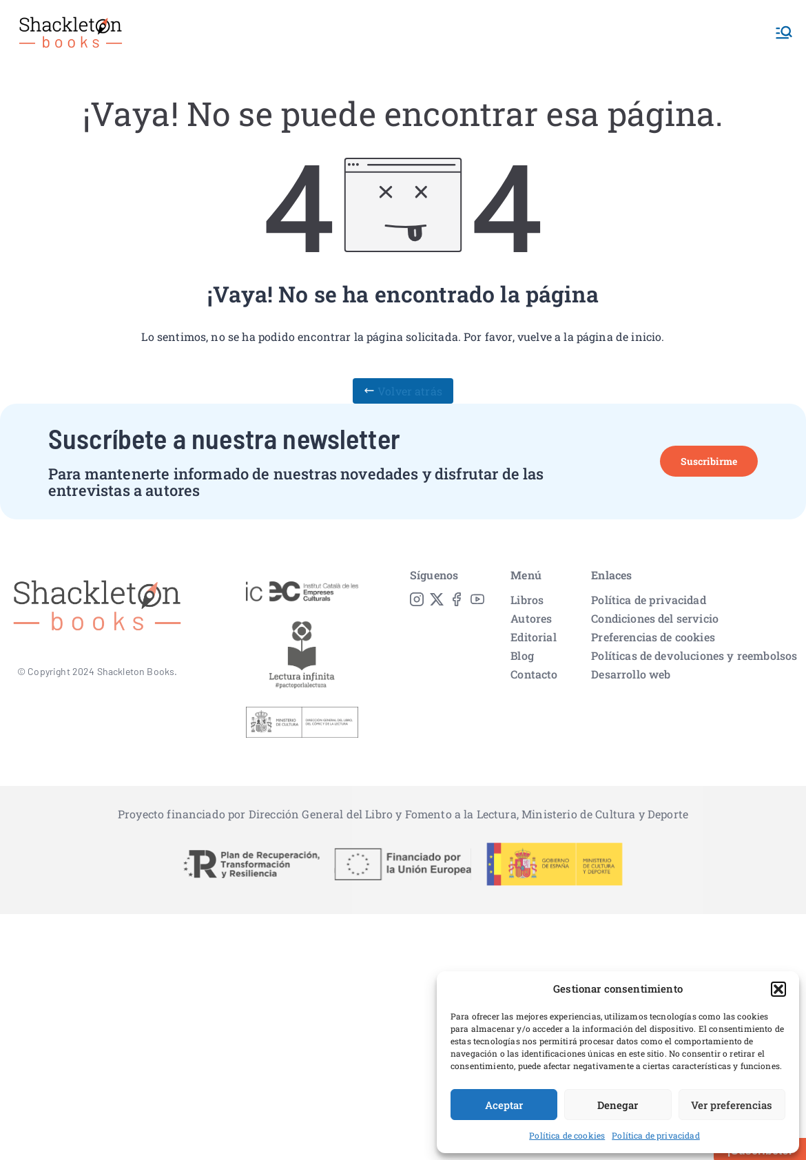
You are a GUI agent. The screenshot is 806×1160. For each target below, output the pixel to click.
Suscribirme (709, 461)
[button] (778, 989)
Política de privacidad (656, 1135)
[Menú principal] (784, 32)
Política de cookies (567, 1135)
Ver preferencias (731, 1105)
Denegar (617, 1105)
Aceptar (504, 1105)
